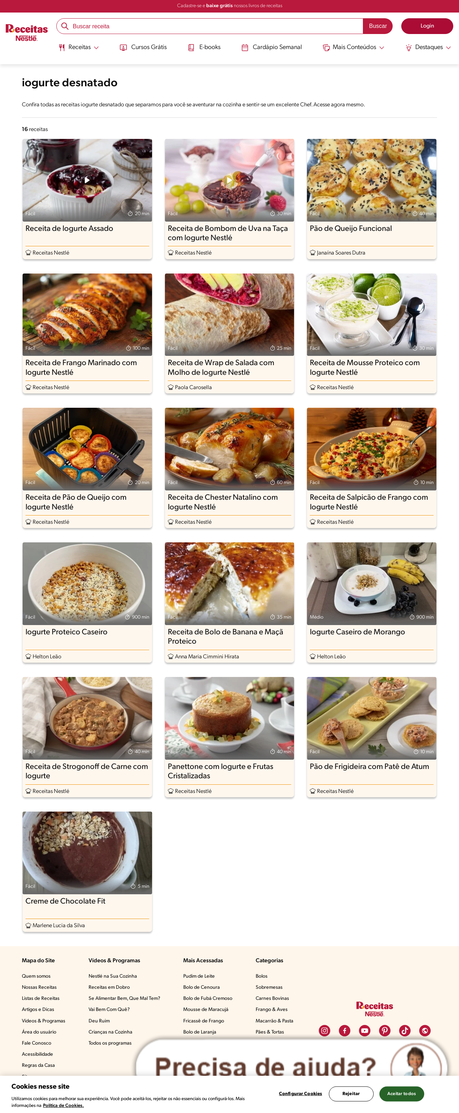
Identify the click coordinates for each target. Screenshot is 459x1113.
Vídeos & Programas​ (43, 1021)
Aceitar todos (401, 1094)
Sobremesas (269, 987)
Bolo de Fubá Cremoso (207, 998)
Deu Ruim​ (99, 1021)
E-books (203, 47)
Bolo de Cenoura (201, 987)
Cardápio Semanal (271, 47)
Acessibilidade (37, 1054)
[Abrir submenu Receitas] (78, 48)
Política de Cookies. (63, 1105)
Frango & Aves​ (272, 1009)
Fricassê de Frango (203, 1021)
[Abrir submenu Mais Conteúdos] (354, 48)
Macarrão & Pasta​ (274, 1021)
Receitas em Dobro (109, 987)
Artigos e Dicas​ (38, 1009)
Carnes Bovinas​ (272, 998)
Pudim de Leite (199, 976)
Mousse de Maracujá (205, 1009)
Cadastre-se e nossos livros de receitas (229, 6)
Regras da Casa (38, 1065)
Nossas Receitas (39, 987)
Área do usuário (39, 1032)
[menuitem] (78, 50)
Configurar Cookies (300, 1094)
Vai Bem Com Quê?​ (109, 1009)
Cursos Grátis (142, 47)
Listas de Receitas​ (41, 998)
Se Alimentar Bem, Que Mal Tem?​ (124, 998)
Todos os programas (110, 1043)
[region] (229, 1094)
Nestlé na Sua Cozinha (113, 976)
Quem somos (36, 976)
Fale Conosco (36, 1043)
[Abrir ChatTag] (291, 1068)
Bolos (262, 976)
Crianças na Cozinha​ (110, 1032)
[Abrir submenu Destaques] (429, 48)
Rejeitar (351, 1094)
